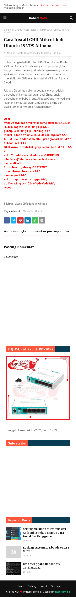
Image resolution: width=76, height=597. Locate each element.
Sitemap (55, 586)
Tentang (32, 586)
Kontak (43, 586)
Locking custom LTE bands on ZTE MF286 (46, 549)
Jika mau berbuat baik (52, 5)
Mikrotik (28, 211)
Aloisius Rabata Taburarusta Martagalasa (29, 53)
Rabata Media (33, 591)
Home (21, 586)
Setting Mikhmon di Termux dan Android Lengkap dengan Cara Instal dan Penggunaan (44, 532)
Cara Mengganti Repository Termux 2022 (41, 565)
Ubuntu (18, 29)
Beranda (8, 29)
